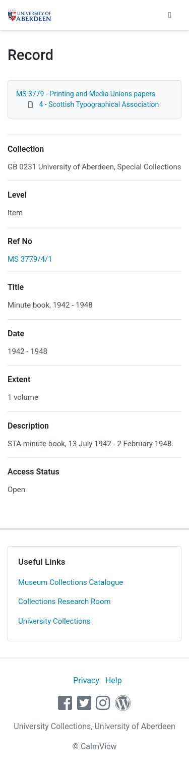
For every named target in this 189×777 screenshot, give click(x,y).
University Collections (54, 621)
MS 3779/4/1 (30, 259)
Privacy (86, 680)
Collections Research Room (64, 601)
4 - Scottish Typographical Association (99, 104)
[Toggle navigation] (170, 15)
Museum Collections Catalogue (70, 582)
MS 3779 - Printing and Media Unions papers (85, 94)
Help (113, 680)
